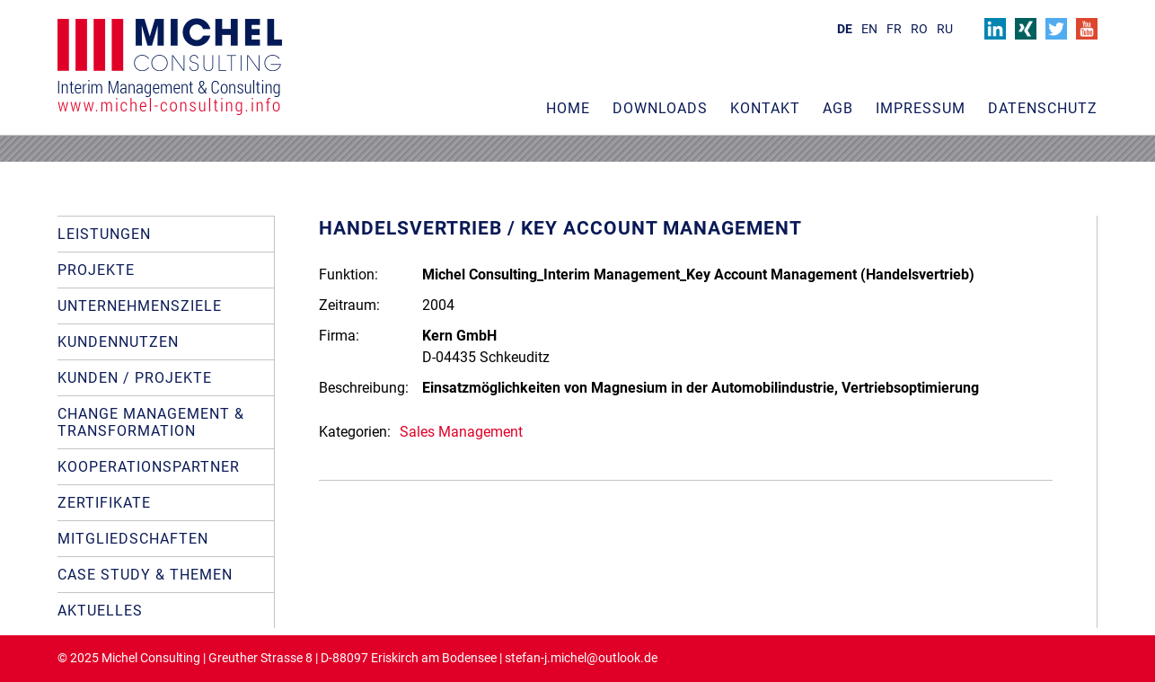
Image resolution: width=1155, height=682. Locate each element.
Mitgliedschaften (132, 538)
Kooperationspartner (148, 466)
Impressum (920, 108)
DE (844, 29)
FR (894, 29)
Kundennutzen (118, 341)
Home (568, 108)
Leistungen (104, 234)
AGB (838, 108)
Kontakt (765, 108)
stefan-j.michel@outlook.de (581, 658)
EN (869, 29)
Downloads (660, 108)
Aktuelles (100, 610)
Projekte (96, 270)
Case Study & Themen (145, 574)
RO (919, 29)
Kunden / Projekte (134, 377)
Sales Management (461, 431)
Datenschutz (1043, 108)
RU (945, 29)
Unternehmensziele (139, 305)
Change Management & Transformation (150, 422)
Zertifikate (104, 502)
